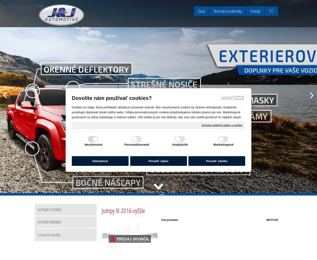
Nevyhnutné (94, 144)
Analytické (180, 144)
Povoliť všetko (217, 161)
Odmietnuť (100, 161)
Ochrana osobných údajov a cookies (222, 125)
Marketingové (223, 144)
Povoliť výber (158, 161)
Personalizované (136, 144)
